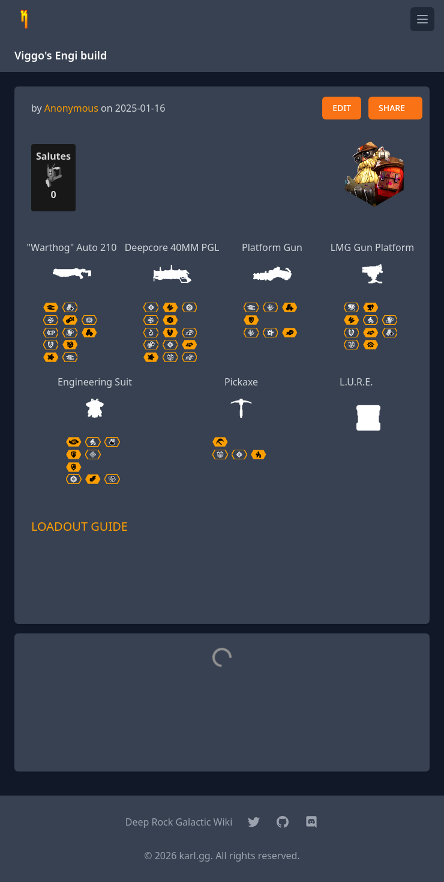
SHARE (392, 107)
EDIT (341, 107)
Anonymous (71, 108)
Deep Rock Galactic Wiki (179, 822)
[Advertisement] (222, 596)
